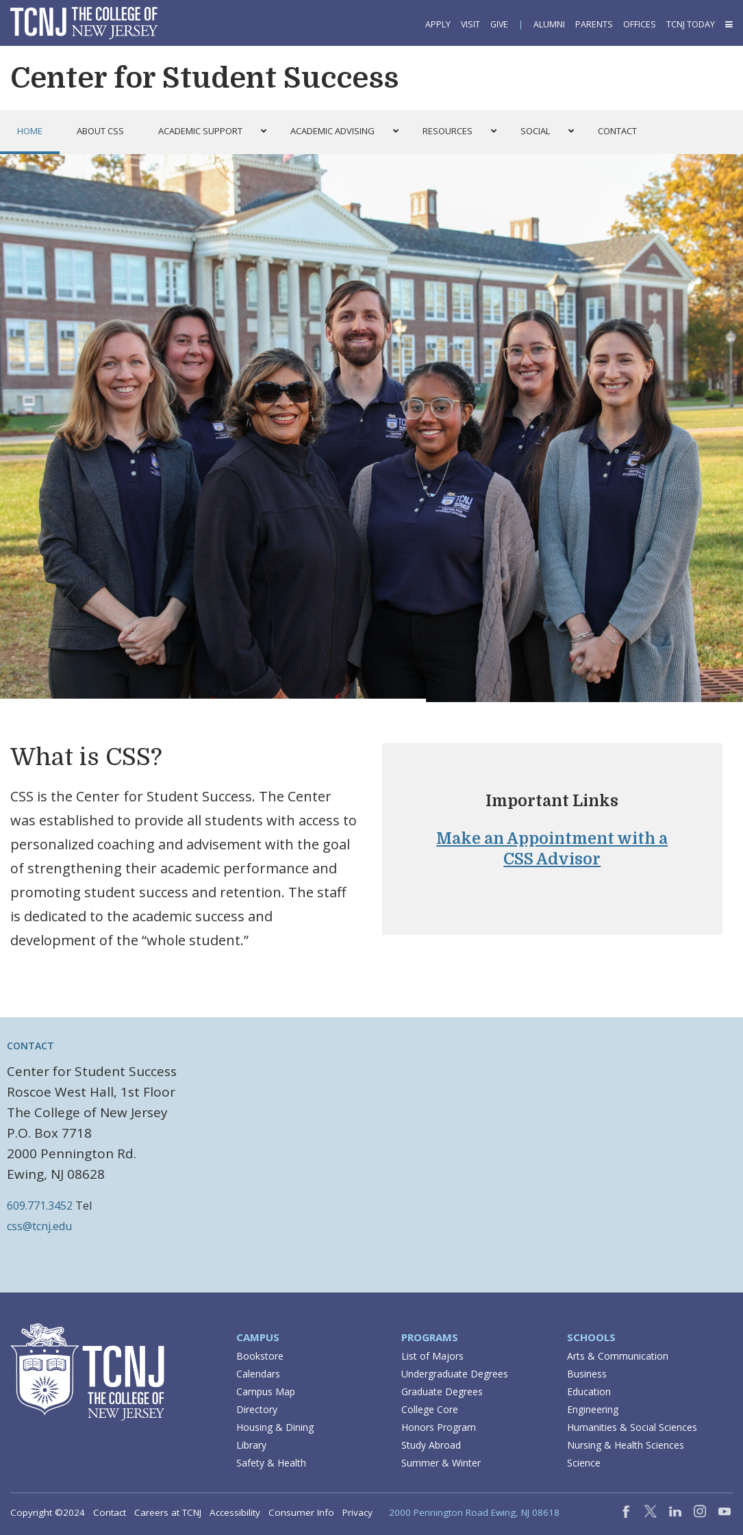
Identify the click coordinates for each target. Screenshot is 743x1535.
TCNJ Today (690, 24)
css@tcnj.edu (39, 1226)
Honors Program (438, 1427)
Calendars (258, 1373)
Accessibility (235, 1512)
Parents (594, 24)
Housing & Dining (275, 1427)
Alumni (549, 24)
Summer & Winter (441, 1462)
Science (584, 1462)
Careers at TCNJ (167, 1512)
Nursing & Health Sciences (625, 1444)
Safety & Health (271, 1462)
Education (589, 1391)
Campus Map (265, 1391)
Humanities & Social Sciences (632, 1427)
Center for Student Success (204, 78)
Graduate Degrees (442, 1391)
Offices (639, 24)
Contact (30, 1045)
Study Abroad (431, 1444)
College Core (429, 1409)
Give (499, 24)
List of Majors (432, 1355)
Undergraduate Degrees (454, 1373)
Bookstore (260, 1355)
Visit (470, 24)
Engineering (592, 1409)
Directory (256, 1409)
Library (251, 1444)
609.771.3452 (40, 1205)
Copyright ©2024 (47, 1512)
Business (587, 1373)
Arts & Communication (617, 1355)
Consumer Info (301, 1512)
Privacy (357, 1512)
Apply (438, 24)
